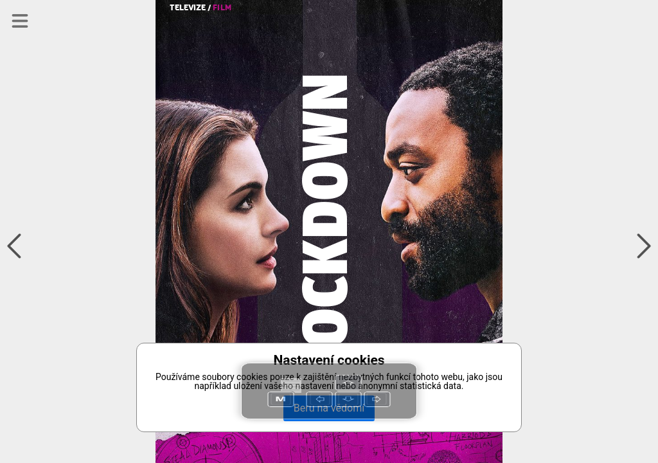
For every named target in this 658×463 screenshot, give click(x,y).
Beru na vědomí (329, 408)
